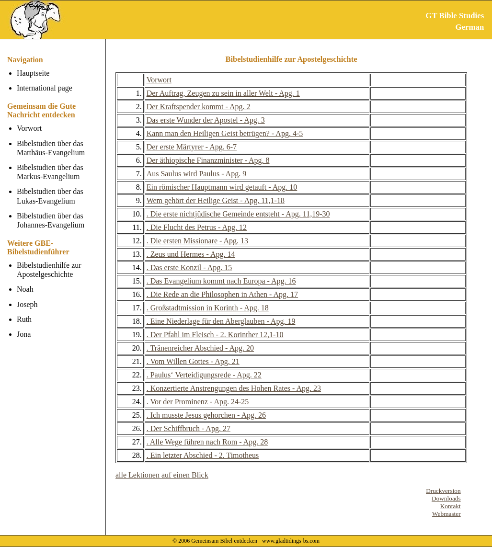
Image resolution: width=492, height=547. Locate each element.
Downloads (446, 498)
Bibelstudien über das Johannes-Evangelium (50, 220)
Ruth (24, 319)
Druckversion (443, 490)
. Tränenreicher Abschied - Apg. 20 (200, 348)
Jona (24, 334)
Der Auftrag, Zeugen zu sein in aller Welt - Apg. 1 (223, 93)
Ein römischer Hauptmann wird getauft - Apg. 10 (222, 187)
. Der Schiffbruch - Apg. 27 (188, 428)
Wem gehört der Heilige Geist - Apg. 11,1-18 (216, 200)
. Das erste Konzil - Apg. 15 (189, 267)
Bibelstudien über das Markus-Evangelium (50, 172)
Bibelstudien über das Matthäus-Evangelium (51, 148)
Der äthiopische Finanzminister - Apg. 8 (208, 160)
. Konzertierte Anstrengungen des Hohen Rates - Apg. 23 (234, 388)
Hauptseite (33, 73)
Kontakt (450, 506)
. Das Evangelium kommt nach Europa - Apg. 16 (221, 281)
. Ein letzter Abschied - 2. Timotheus (203, 455)
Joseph (27, 304)
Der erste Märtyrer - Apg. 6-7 (192, 147)
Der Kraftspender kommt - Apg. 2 (199, 107)
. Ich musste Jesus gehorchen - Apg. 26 (206, 415)
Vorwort (29, 128)
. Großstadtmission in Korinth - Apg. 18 (208, 308)
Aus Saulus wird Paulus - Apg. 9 (196, 174)
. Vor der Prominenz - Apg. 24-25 (198, 402)
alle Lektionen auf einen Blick (161, 475)
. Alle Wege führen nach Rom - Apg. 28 (207, 442)
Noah (25, 289)
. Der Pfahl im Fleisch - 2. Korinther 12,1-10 (215, 334)
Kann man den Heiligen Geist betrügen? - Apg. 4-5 (225, 133)
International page (44, 88)
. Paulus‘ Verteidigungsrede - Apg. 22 (204, 375)
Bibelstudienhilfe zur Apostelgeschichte (49, 269)
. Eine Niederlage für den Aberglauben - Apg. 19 (221, 321)
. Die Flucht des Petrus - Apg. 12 (197, 227)
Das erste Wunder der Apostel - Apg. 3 (206, 120)
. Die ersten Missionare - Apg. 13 (197, 241)
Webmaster (446, 513)
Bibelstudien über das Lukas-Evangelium (50, 196)
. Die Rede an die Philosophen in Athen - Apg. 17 (222, 294)
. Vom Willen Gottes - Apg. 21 (193, 361)
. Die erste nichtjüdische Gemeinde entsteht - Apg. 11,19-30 (238, 214)
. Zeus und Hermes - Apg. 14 (191, 254)
